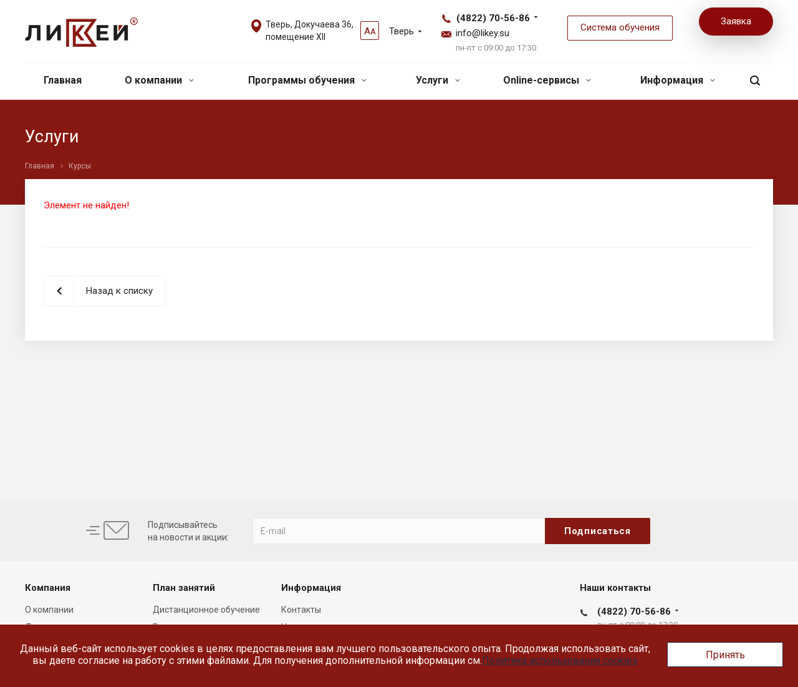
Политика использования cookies (560, 660)
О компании (159, 80)
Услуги (438, 80)
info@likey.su (482, 33)
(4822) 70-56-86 (493, 18)
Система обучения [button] (620, 27)
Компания (47, 587)
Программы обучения (307, 80)
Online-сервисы (547, 80)
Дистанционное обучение (206, 610)
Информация (677, 80)
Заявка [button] (736, 21)
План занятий (184, 587)
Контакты (301, 610)
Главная (63, 80)
